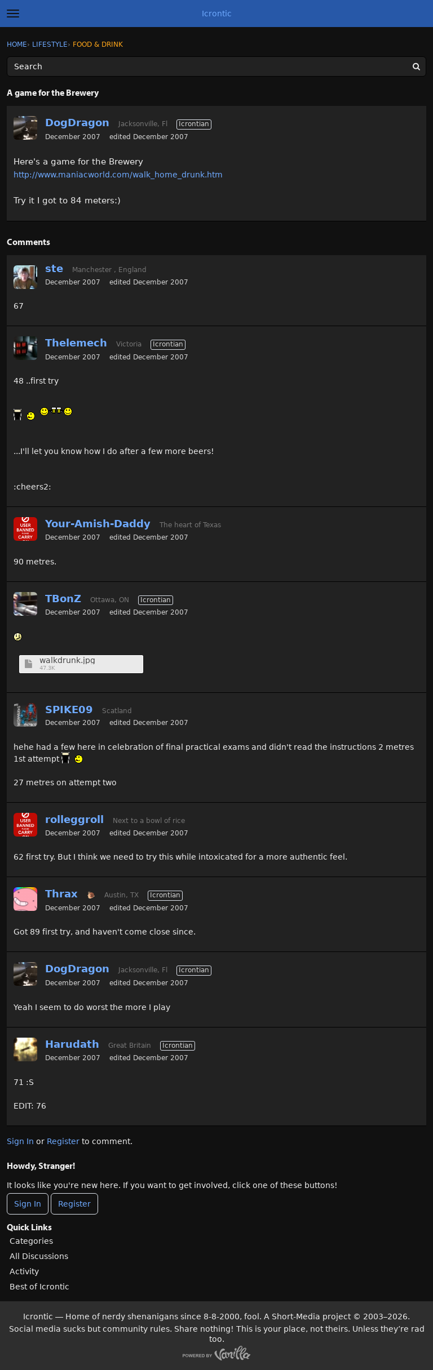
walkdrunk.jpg (67, 660)
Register (63, 1141)
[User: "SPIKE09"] (25, 715)
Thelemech (76, 343)
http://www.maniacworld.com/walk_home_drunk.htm (118, 174)
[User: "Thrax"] (25, 899)
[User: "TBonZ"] (25, 604)
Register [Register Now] (74, 1203)
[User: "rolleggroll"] (25, 825)
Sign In (20, 1141)
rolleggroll (74, 819)
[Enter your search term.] (216, 66)
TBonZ (63, 598)
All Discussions (39, 1256)
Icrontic (217, 13)
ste (54, 268)
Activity (24, 1271)
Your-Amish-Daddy (98, 524)
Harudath (72, 1044)
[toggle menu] (13, 13)
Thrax (61, 894)
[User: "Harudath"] (25, 1049)
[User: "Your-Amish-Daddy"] (25, 529)
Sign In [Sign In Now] (27, 1203)
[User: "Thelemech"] (25, 348)
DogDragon (77, 122)
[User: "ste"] (25, 277)
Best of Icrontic (39, 1286)
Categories (31, 1241)
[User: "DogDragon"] (25, 128)
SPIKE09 (69, 709)
